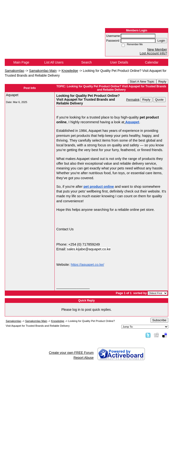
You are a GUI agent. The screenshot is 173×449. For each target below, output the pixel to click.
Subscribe (159, 320)
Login (161, 40)
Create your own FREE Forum (71, 353)
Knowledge (70, 71)
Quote (159, 99)
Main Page (21, 62)
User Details (119, 62)
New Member (157, 49)
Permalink (132, 99)
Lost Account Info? (153, 53)
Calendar (152, 62)
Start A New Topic (142, 81)
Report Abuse (83, 358)
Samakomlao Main (43, 71)
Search (86, 62)
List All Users (53, 62)
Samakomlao (14, 71)
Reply (162, 81)
